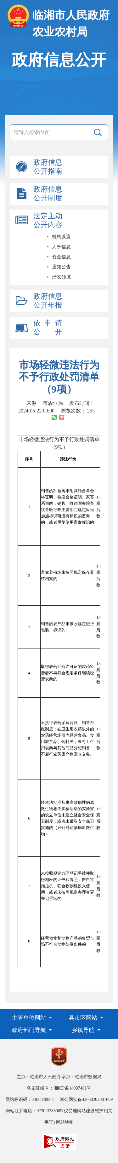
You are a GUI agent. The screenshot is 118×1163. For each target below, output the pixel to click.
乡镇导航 (84, 1030)
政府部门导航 (30, 1030)
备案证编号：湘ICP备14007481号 (59, 1088)
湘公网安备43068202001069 (86, 1099)
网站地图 (65, 1122)
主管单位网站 (30, 1018)
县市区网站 (84, 1018)
